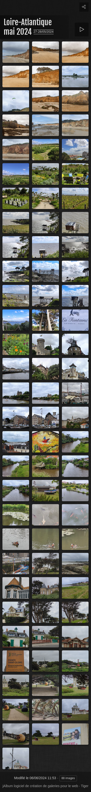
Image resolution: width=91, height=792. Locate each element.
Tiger (84, 786)
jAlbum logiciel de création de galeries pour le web (40, 786)
